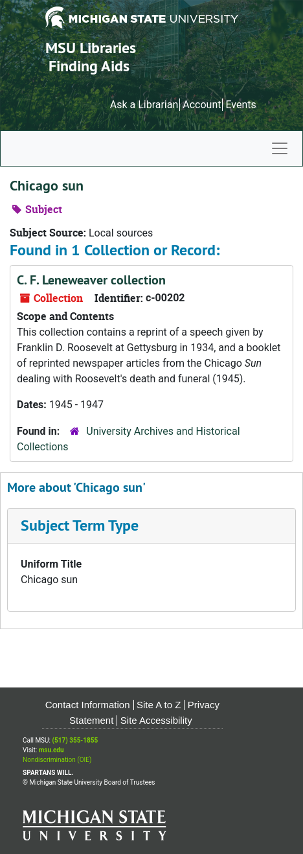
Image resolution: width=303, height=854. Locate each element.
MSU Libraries (90, 48)
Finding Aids (89, 66)
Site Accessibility (156, 720)
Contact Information (87, 704)
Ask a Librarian (144, 104)
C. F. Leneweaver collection (91, 279)
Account (202, 104)
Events (240, 104)
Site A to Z (159, 704)
